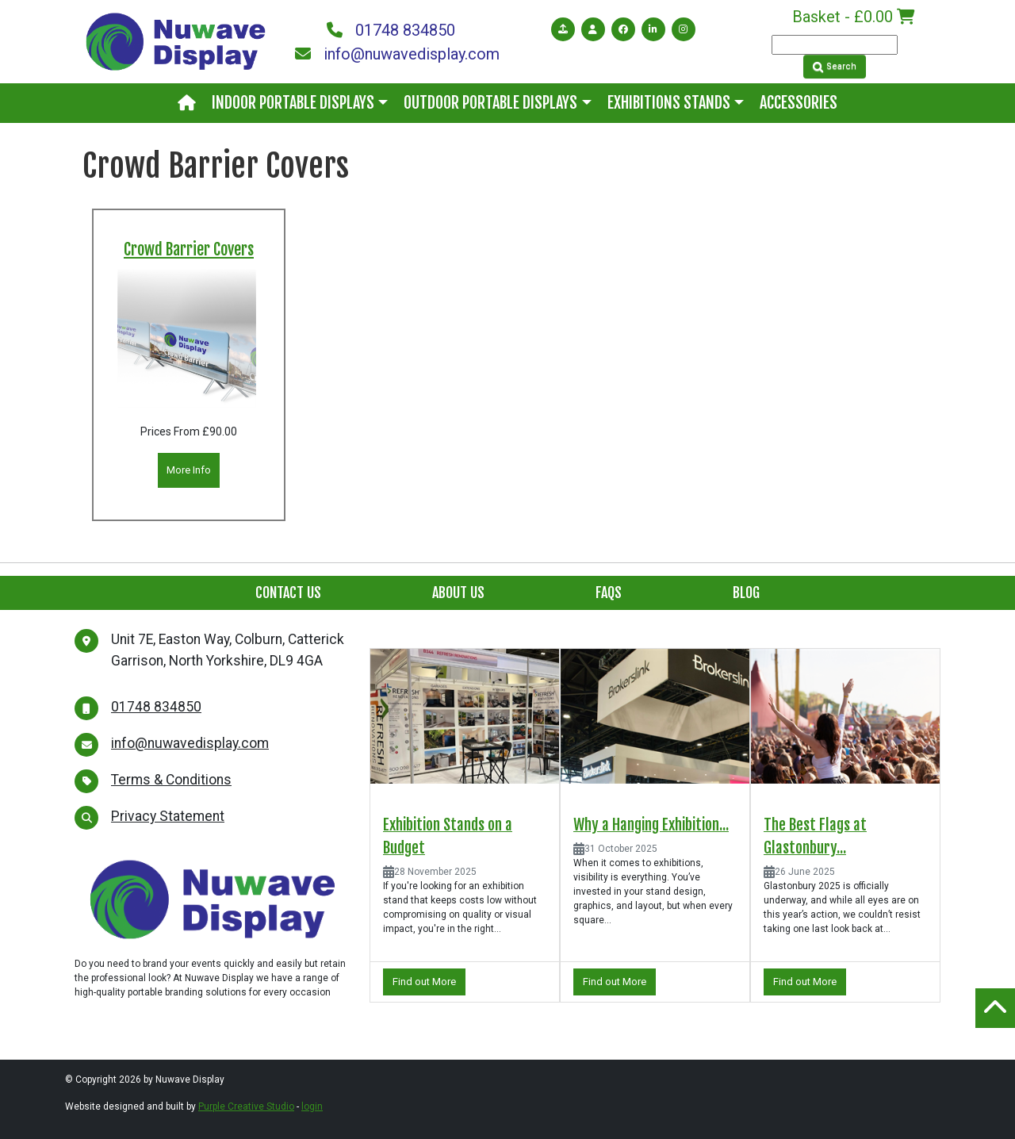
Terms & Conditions (171, 780)
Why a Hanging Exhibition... (651, 824)
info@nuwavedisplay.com (397, 53)
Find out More (424, 982)
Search (834, 66)
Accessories (798, 103)
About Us (458, 592)
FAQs (609, 592)
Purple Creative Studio (246, 1106)
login (312, 1106)
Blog (746, 592)
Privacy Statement (167, 816)
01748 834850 (391, 30)
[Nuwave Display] (176, 40)
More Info (189, 470)
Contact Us (288, 592)
